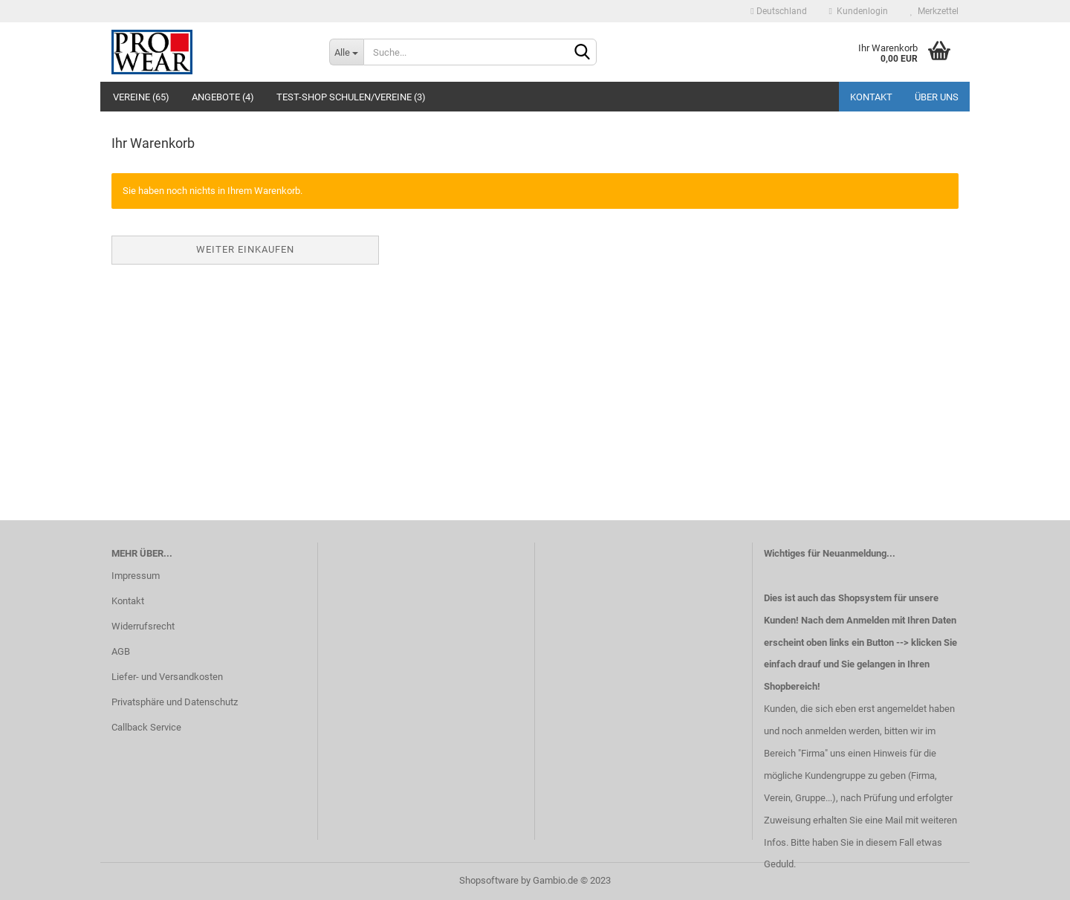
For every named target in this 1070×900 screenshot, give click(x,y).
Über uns (937, 97)
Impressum (135, 575)
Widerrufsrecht (143, 626)
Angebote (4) (223, 97)
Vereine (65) (141, 97)
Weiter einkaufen (245, 249)
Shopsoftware (489, 880)
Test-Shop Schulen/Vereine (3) (351, 97)
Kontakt (871, 97)
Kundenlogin (858, 11)
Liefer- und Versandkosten (167, 676)
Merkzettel (934, 11)
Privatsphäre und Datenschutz (174, 702)
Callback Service (146, 727)
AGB (120, 651)
